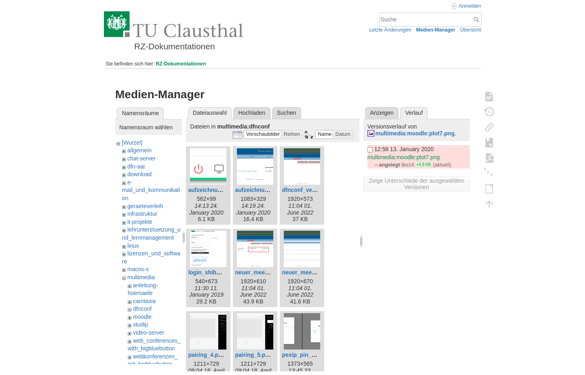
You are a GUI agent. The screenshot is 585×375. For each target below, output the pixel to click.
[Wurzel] (132, 142)
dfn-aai (136, 166)
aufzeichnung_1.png (215, 190)
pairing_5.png (253, 355)
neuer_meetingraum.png (315, 272)
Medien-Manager (435, 30)
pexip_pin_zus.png (307, 355)
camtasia (144, 301)
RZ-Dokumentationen (181, 64)
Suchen (286, 113)
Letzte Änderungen (391, 30)
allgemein (139, 150)
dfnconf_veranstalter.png (315, 190)
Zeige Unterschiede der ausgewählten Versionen (416, 183)
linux (133, 245)
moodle (142, 317)
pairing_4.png (206, 355)
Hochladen (251, 113)
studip (140, 324)
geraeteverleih (145, 206)
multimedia (141, 277)
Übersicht (470, 30)
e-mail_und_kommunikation (151, 190)
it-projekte (139, 222)
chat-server (141, 158)
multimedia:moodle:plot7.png (414, 133)
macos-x (138, 269)
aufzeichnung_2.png (262, 190)
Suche (477, 19)
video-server (148, 332)
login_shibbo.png (211, 272)
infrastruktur (142, 214)
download (139, 174)
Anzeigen (381, 113)
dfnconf (142, 308)
